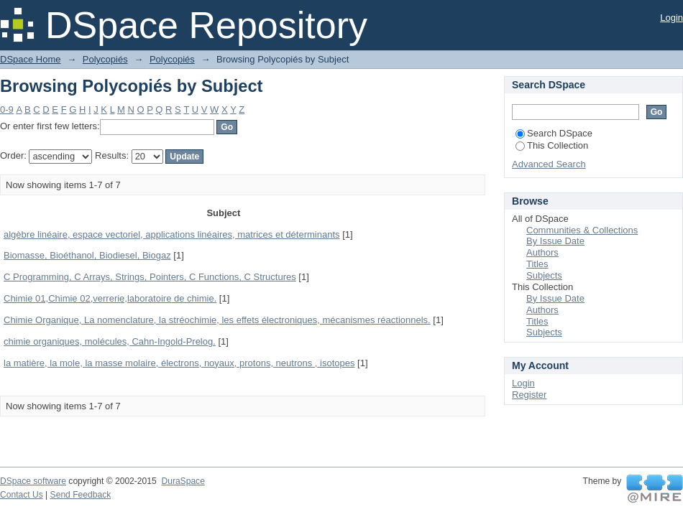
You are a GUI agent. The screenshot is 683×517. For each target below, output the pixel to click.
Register (529, 394)
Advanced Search (549, 164)
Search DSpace (553, 133)
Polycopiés (105, 59)
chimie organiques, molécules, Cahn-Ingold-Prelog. (110, 341)
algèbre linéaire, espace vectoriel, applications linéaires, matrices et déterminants (172, 234)
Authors (542, 252)
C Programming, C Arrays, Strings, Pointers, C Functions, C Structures (150, 276)
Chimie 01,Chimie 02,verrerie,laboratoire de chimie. (110, 298)
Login (671, 17)
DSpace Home (30, 59)
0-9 (7, 109)
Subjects (544, 275)
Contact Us (21, 495)
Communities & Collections (582, 230)
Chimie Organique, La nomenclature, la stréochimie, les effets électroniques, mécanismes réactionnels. (217, 320)
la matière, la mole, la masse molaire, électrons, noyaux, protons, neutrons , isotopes (179, 363)
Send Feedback (80, 495)
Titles (537, 263)
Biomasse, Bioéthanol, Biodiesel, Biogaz (87, 255)
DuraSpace (182, 481)
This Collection (551, 145)
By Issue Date (555, 241)
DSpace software (33, 481)
